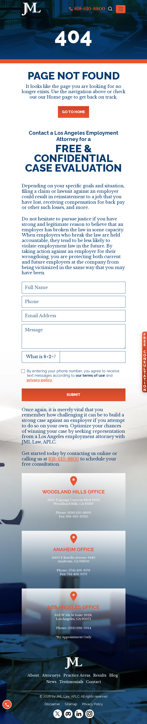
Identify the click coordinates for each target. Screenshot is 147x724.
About (33, 675)
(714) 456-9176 (79, 570)
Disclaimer (52, 704)
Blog (113, 675)
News (51, 682)
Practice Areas (76, 675)
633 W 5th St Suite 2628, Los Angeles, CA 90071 (73, 617)
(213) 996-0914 (79, 628)
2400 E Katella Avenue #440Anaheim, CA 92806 (73, 559)
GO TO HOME (73, 112)
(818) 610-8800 (79, 512)
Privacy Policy (92, 704)
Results (99, 675)
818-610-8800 (87, 8)
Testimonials (71, 682)
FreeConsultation (144, 362)
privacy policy (39, 380)
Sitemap (71, 704)
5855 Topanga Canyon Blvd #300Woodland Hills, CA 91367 (73, 502)
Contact (93, 682)
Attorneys (51, 675)
